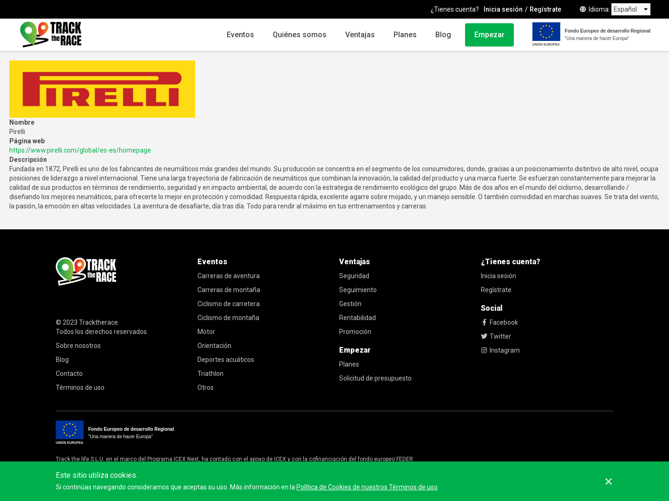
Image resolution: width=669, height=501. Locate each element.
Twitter (496, 336)
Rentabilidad (357, 317)
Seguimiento (358, 290)
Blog (443, 34)
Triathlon (210, 373)
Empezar (489, 34)
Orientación (214, 345)
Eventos (240, 34)
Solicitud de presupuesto (375, 378)
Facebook (499, 322)
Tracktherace (98, 322)
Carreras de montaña (228, 290)
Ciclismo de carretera (228, 303)
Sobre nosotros (78, 345)
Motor (206, 331)
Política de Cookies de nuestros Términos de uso (367, 487)
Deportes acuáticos (225, 359)
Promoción (355, 331)
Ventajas (360, 34)
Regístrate (545, 9)
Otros (205, 387)
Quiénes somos (300, 34)
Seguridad (354, 276)
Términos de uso (80, 387)
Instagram (500, 350)
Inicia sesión (503, 9)
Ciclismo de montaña (228, 317)
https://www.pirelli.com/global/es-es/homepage (80, 150)
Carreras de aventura (228, 276)
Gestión (350, 303)
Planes (405, 34)
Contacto (69, 373)
